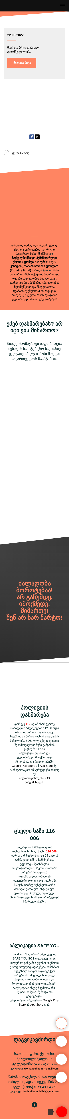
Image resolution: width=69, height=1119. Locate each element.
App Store (46, 765)
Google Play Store (23, 765)
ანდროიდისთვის (30, 778)
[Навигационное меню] (62, 6)
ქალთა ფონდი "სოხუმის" (30, 262)
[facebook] (34, 1106)
